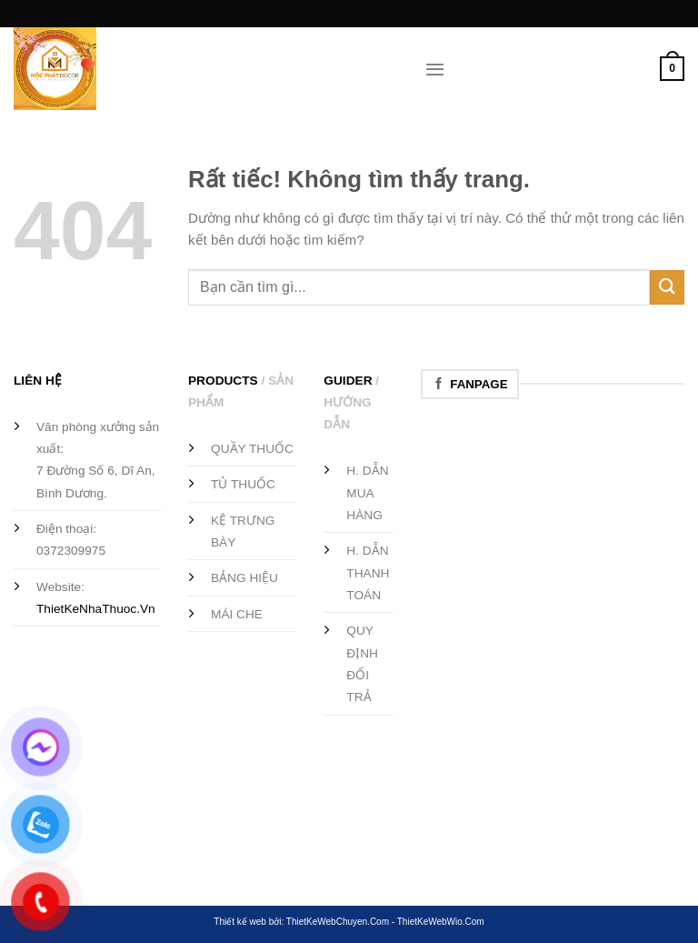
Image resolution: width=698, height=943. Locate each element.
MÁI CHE (237, 614)
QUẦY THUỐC (252, 449)
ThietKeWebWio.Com (440, 922)
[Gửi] (667, 287)
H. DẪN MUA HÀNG (367, 493)
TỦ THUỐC (243, 484)
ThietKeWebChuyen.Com (337, 922)
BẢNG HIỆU (244, 578)
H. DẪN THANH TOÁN (367, 573)
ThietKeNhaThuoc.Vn (95, 609)
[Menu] (434, 69)
